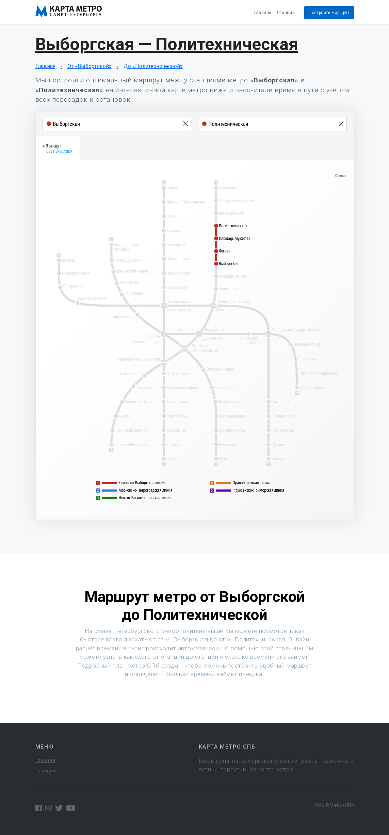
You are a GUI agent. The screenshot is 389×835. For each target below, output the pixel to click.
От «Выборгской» (89, 66)
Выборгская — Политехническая (166, 44)
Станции (286, 12)
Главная (263, 12)
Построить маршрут (329, 12)
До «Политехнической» (153, 66)
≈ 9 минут (57, 149)
